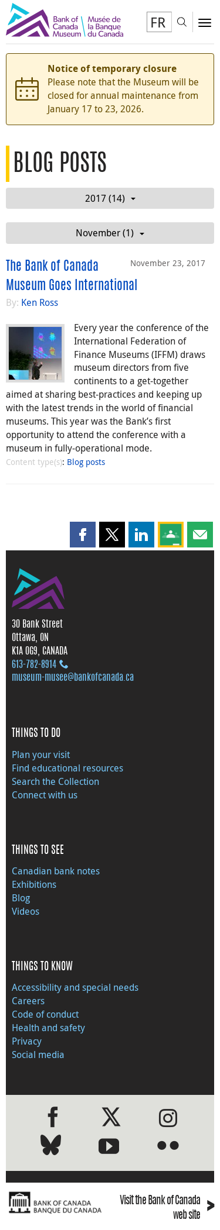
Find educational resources (67, 768)
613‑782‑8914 (34, 665)
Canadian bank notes (56, 870)
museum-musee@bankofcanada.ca (73, 678)
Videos (25, 911)
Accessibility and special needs (75, 987)
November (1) (110, 232)
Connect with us (44, 794)
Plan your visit (41, 754)
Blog (21, 897)
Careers (28, 1000)
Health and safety (48, 1027)
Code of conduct (45, 1014)
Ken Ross (39, 302)
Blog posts (86, 461)
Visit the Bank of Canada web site (167, 1209)
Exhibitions (34, 884)
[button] (83, 534)
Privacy (27, 1041)
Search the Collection (55, 781)
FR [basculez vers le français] (157, 22)
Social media (38, 1054)
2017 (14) (110, 198)
